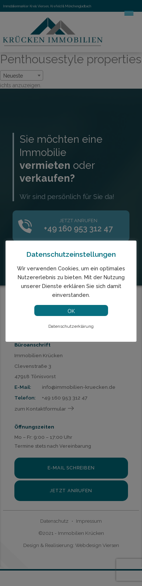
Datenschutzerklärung (71, 326)
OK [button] (71, 311)
